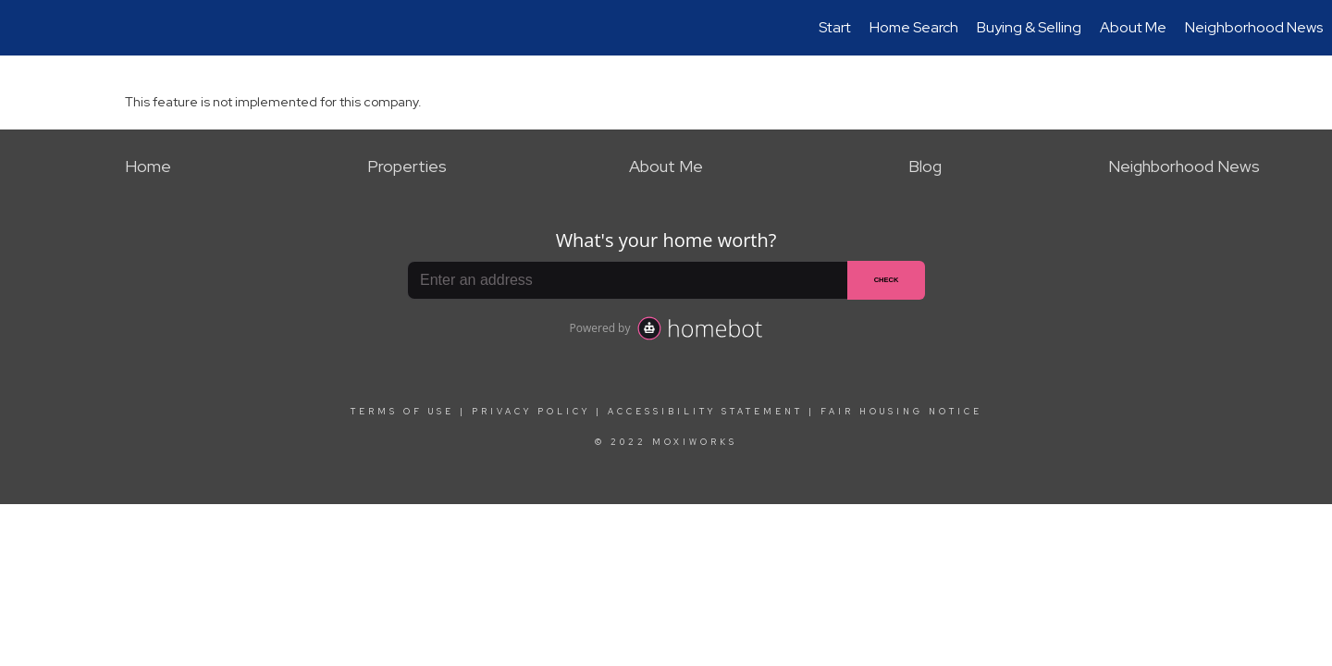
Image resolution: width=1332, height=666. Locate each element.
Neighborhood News (1254, 27)
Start (835, 27)
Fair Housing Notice (901, 411)
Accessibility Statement (705, 411)
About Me (1133, 27)
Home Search (914, 27)
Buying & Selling (1029, 27)
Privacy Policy (531, 411)
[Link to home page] (23, 28)
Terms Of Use (402, 411)
